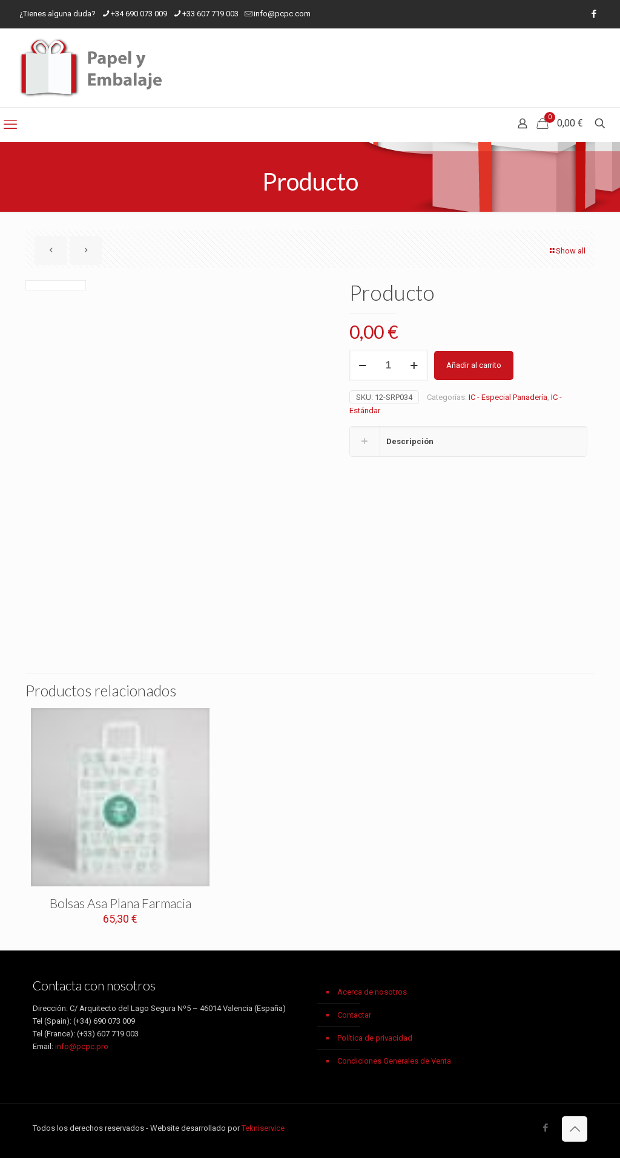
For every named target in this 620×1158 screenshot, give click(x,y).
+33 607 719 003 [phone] (210, 13)
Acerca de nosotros (372, 991)
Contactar (354, 1014)
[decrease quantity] (363, 365)
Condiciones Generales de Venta (394, 1060)
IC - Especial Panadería (508, 397)
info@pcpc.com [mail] (282, 13)
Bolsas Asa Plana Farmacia (120, 903)
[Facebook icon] (593, 13)
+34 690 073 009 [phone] (139, 13)
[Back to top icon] (574, 1129)
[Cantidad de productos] (388, 365)
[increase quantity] (414, 365)
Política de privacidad (374, 1037)
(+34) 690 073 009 (104, 1021)
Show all (566, 250)
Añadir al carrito (473, 365)
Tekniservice (263, 1128)
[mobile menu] (10, 124)
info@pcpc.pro (81, 1046)
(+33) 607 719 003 (108, 1033)
